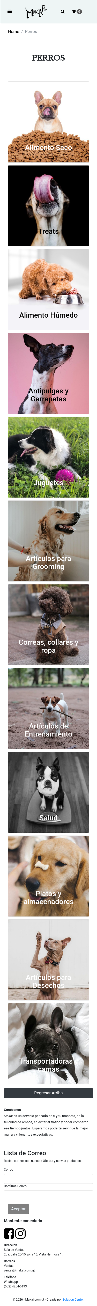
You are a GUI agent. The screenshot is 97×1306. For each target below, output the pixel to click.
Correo (8, 1169)
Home (13, 31)
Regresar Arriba (48, 1092)
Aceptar (18, 1208)
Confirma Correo (15, 1186)
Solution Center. (73, 1299)
